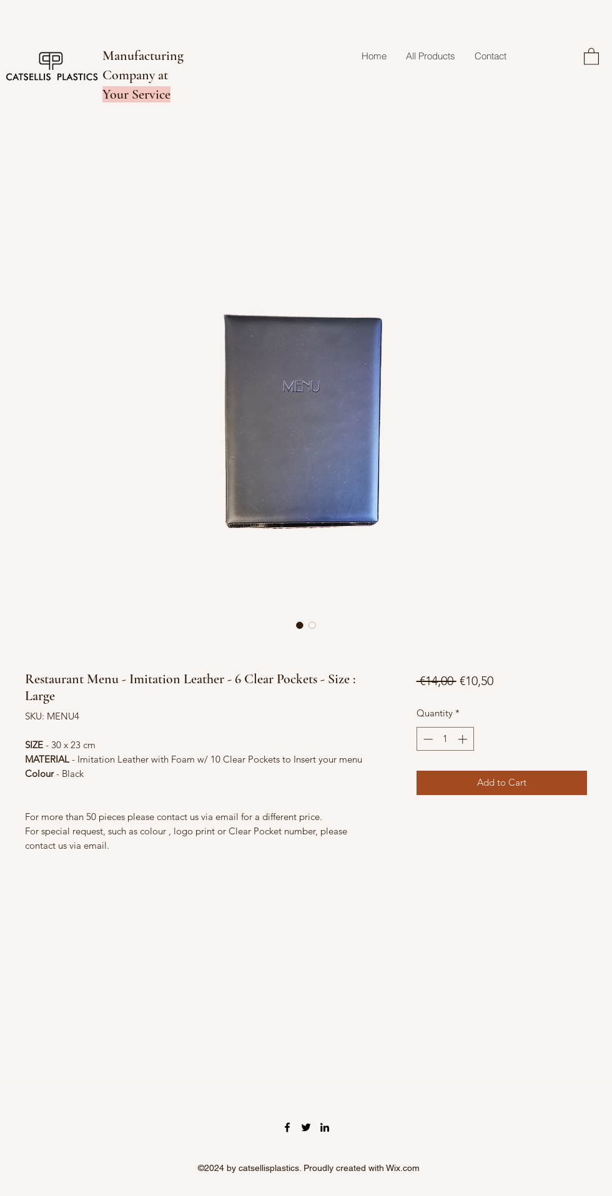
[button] (591, 56)
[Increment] (463, 739)
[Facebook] (287, 1127)
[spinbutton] (445, 739)
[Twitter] (306, 1127)
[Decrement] (426, 739)
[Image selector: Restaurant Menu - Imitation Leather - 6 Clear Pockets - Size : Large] (300, 625)
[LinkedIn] (324, 1127)
